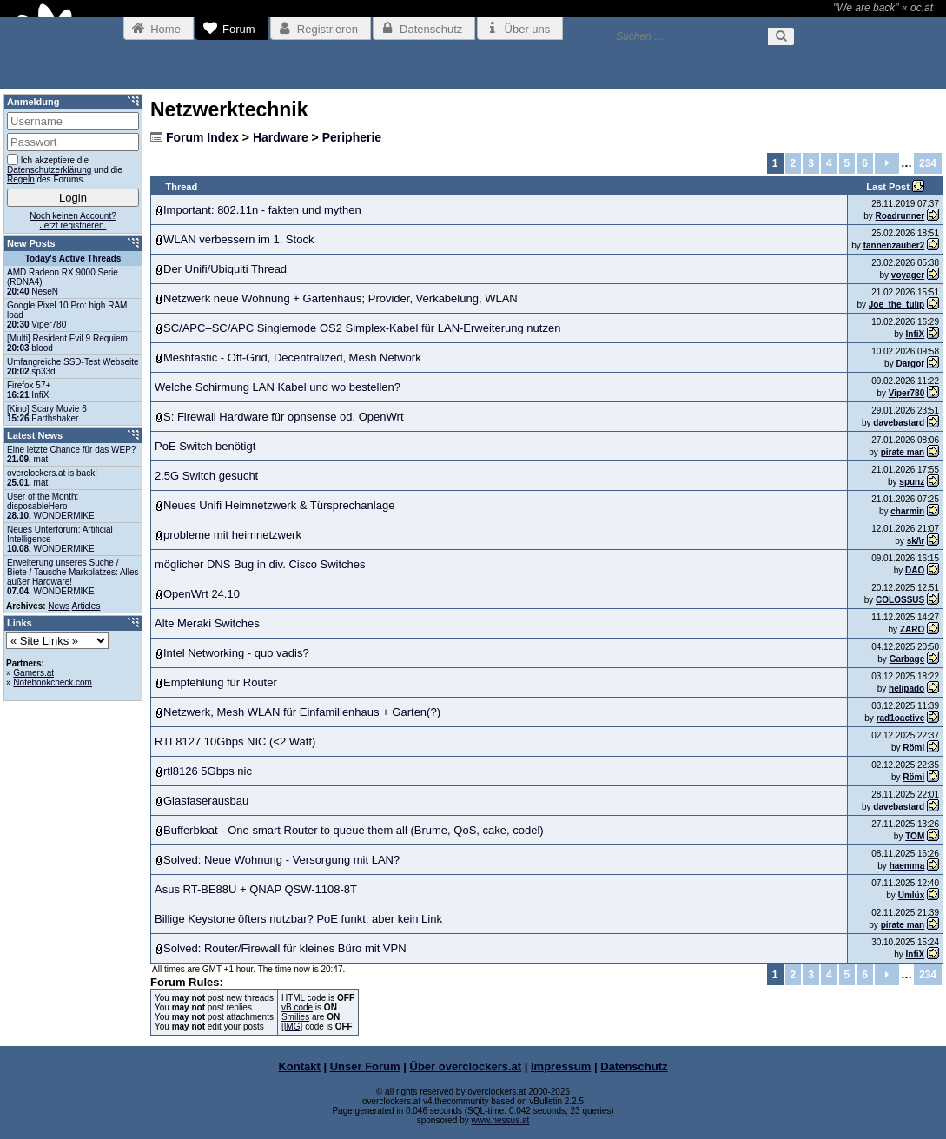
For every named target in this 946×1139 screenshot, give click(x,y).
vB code (297, 1007)
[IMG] (291, 1026)
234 (927, 163)
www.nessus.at (501, 1120)
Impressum (561, 1066)
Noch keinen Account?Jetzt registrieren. (73, 220)
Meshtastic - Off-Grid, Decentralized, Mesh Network (292, 357)
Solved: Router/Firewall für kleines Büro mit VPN (285, 948)
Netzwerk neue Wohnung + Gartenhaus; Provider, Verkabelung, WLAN (340, 298)
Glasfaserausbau (205, 800)
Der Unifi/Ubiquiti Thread (225, 268)
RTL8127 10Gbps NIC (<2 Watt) (235, 741)
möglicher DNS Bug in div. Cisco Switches (260, 564)
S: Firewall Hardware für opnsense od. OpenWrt (283, 416)
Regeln (21, 179)
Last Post (889, 187)
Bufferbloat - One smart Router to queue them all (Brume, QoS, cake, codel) (353, 830)
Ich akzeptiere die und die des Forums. (64, 169)
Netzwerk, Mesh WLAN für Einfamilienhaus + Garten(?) (301, 711)
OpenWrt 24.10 (201, 593)
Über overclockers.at (466, 1066)
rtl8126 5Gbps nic (207, 771)
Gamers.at (33, 673)
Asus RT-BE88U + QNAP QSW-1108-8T (256, 889)
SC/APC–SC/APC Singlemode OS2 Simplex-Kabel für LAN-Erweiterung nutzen (361, 327)
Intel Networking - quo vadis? (236, 652)
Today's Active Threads (73, 258)
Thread (182, 187)
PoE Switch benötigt (205, 446)
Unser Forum (365, 1066)
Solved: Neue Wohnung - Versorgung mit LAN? (281, 859)
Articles (86, 606)
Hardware (280, 137)
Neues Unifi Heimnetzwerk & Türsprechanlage (278, 505)
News (58, 606)
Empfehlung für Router (220, 682)
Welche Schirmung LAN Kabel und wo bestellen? (277, 387)
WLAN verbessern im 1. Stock (238, 239)
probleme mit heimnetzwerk (232, 534)
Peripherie (351, 137)
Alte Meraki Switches (207, 623)
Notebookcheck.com (52, 682)
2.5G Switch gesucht (206, 475)
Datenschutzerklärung (49, 170)
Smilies (295, 1017)
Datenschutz (633, 1066)
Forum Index (202, 137)
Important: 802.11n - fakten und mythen (262, 209)
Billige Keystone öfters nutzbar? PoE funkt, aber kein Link (298, 918)
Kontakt (299, 1066)
